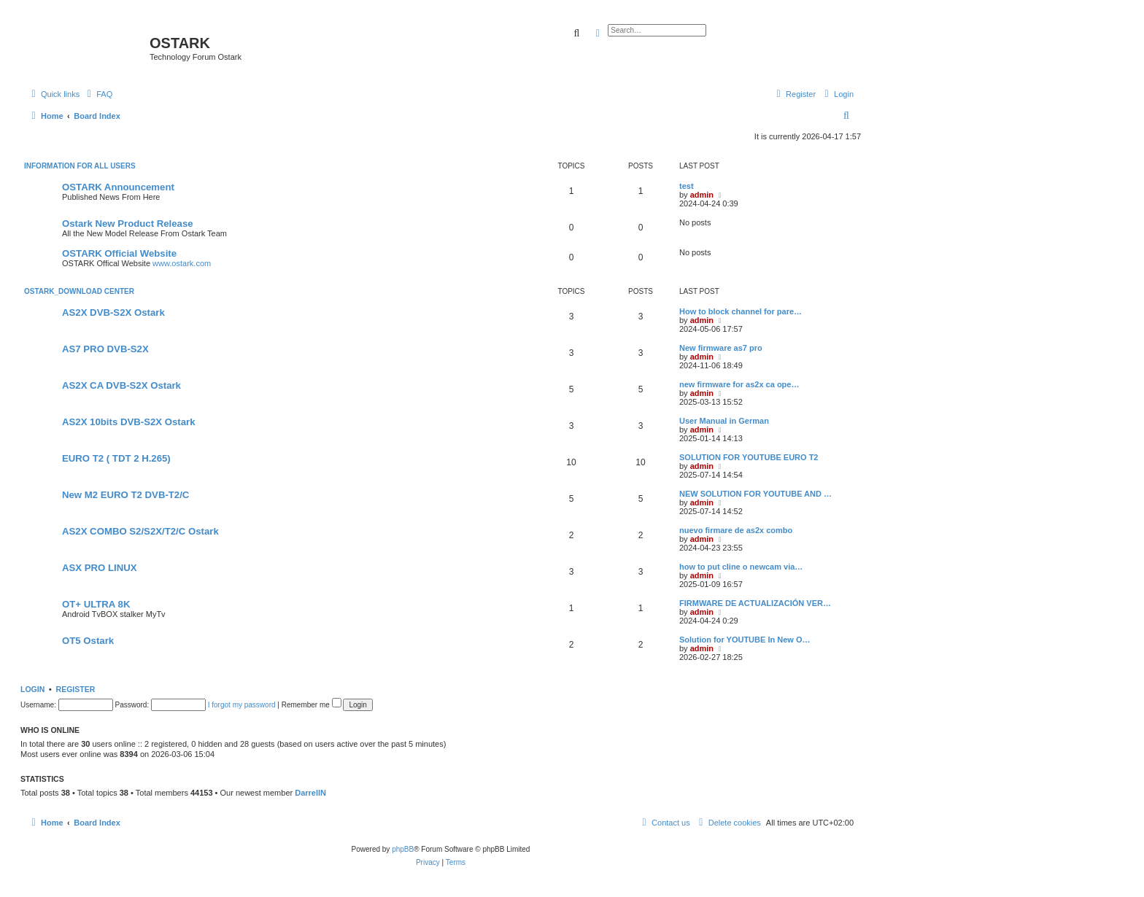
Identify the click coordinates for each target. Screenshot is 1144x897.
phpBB (403, 849)
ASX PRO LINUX (99, 567)
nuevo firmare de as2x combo (735, 530)
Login (32, 689)
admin (702, 194)
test (686, 186)
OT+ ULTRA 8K (96, 604)
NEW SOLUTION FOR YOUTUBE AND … (755, 493)
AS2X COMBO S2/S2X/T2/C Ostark (140, 531)
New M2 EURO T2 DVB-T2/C (125, 494)
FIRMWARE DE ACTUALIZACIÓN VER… (755, 603)
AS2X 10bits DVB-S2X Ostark (129, 421)
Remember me (311, 705)
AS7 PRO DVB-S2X (105, 348)
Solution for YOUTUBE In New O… (744, 639)
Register (76, 689)
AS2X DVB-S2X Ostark (113, 312)
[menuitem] (97, 94)
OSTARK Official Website (119, 253)
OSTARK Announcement (118, 187)
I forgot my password (242, 705)
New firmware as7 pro (720, 347)
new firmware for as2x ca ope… (739, 384)
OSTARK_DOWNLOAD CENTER (79, 291)
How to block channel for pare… (740, 311)
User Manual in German (724, 420)
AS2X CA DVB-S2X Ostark (121, 385)
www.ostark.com (181, 263)
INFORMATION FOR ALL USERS (80, 166)
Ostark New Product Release (127, 223)
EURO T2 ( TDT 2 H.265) (116, 458)
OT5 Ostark (88, 640)
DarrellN (310, 792)
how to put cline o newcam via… (741, 566)
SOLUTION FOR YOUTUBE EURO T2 (748, 457)
